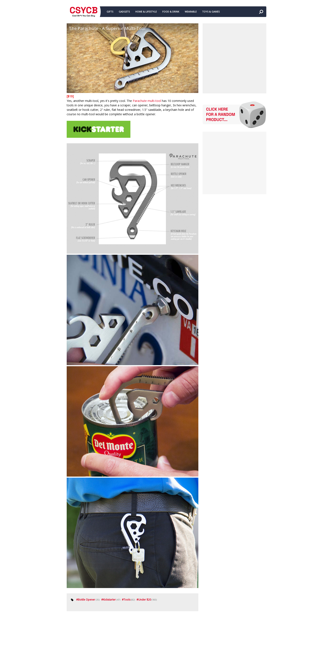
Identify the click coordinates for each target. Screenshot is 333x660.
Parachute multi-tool (147, 101)
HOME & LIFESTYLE (146, 11)
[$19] (70, 96)
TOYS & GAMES (211, 11)
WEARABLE (191, 11)
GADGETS (124, 11)
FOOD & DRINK (170, 11)
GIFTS (110, 11)
